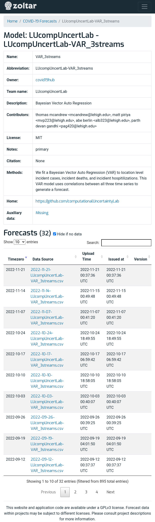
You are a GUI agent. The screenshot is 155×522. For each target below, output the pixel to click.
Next (111, 492)
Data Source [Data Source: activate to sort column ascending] (43, 259)
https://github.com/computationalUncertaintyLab (77, 201)
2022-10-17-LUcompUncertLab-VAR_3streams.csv (47, 359)
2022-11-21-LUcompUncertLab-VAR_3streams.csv (47, 275)
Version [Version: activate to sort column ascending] (140, 259)
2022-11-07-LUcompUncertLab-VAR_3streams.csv (47, 317)
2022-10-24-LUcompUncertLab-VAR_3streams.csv (47, 338)
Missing (42, 212)
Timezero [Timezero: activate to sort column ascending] (16, 259)
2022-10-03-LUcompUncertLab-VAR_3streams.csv (47, 402)
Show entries (21, 242)
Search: (119, 242)
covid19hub (45, 79)
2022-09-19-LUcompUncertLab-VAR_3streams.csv (47, 444)
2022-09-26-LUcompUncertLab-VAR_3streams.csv (47, 423)
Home (12, 21)
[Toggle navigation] (144, 6)
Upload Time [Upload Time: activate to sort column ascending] (88, 256)
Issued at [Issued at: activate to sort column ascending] (116, 259)
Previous (48, 492)
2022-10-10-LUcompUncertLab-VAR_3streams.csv (47, 381)
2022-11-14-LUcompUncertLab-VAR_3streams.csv (47, 296)
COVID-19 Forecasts (40, 21)
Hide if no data (67, 234)
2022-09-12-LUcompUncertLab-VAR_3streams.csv (47, 465)
